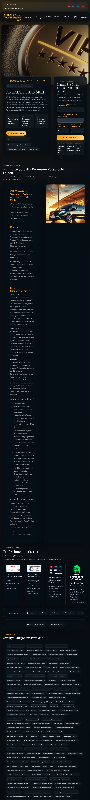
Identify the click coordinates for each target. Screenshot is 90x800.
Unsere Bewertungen (38, 17)
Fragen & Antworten (66, 17)
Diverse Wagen (56, 17)
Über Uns (76, 17)
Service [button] (48, 16)
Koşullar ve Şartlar (57, 625)
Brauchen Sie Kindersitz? (76, 125)
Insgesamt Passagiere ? (61, 125)
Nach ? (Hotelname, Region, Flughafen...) (67, 115)
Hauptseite (27, 17)
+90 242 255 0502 (11, 5)
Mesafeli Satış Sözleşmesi (36, 625)
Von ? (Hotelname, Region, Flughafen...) (67, 105)
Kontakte (84, 17)
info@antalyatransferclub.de (14, 8)
